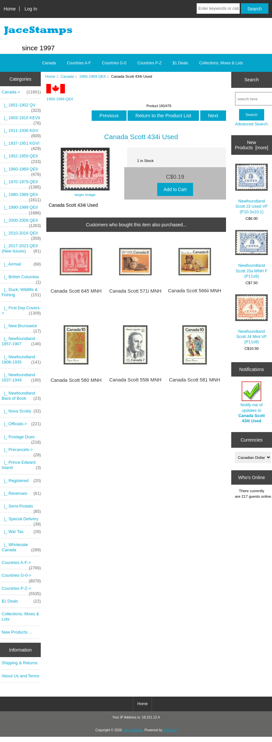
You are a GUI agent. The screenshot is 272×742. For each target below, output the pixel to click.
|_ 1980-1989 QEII (21, 196)
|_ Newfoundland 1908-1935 (21, 359)
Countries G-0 (114, 63)
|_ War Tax (21, 531)
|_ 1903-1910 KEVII (21, 119)
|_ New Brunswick (21, 327)
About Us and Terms (20, 675)
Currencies (252, 440)
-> (21, 92)
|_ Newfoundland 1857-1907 (21, 341)
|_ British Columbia (21, 278)
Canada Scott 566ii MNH (194, 290)
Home (10, 8)
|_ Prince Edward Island (21, 465)
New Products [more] (251, 145)
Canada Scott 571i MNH (135, 291)
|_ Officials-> (21, 424)
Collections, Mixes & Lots (221, 63)
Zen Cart (170, 730)
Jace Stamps (133, 730)
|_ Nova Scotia (21, 411)
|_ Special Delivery (21, 520)
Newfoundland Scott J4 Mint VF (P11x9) (251, 319)
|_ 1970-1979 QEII (21, 183)
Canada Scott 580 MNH (76, 380)
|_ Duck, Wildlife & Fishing (21, 292)
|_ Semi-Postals (21, 508)
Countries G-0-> (21, 577)
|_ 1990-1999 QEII (21, 209)
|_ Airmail (21, 264)
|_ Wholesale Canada (21, 547)
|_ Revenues (21, 493)
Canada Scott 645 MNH (76, 291)
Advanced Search (251, 123)
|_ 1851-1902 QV (21, 107)
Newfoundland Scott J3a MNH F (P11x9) (251, 254)
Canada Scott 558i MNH (135, 379)
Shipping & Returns (20, 662)
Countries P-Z (149, 63)
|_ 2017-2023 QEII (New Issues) (21, 248)
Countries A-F (79, 63)
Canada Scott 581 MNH (194, 379)
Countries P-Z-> (21, 590)
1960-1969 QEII (92, 76)
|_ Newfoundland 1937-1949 (21, 377)
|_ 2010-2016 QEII (21, 235)
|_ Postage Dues (21, 438)
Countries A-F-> (21, 564)
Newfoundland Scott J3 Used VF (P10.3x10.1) (251, 189)
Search (251, 79)
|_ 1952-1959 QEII (21, 157)
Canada (67, 76)
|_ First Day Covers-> (21, 310)
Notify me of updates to (251, 402)
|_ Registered (21, 480)
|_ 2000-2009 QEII (21, 222)
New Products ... (17, 632)
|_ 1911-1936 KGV (21, 132)
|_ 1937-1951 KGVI (21, 145)
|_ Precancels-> (21, 451)
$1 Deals (180, 63)
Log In (30, 8)
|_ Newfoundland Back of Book (21, 396)
